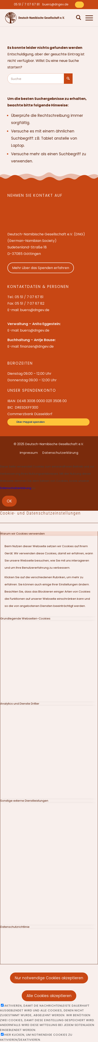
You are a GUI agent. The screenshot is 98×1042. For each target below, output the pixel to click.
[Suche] (77, 17)
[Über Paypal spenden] (79, 5)
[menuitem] (27, 4)
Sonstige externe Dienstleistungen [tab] (24, 801)
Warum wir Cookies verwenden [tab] (22, 534)
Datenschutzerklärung (15, 488)
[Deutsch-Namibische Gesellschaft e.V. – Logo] (35, 18)
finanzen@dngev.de (37, 346)
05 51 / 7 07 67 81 (27, 4)
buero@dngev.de (55, 4)
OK (9, 501)
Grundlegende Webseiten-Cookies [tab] (25, 618)
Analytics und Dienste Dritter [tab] (19, 704)
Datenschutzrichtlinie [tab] (15, 927)
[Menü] (87, 17)
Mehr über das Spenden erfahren (40, 267)
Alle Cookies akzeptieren (49, 995)
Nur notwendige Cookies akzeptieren (49, 978)
